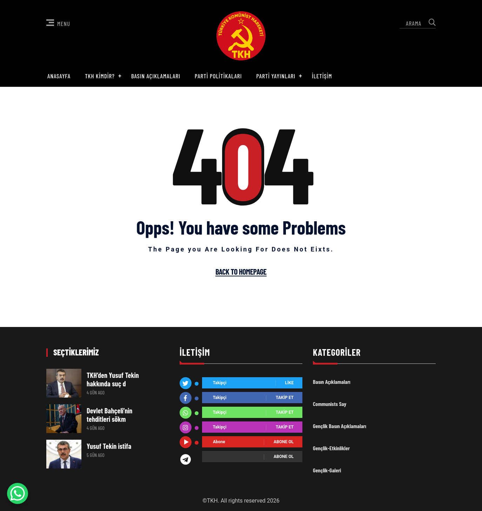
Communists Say (329, 403)
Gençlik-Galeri (327, 470)
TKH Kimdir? (100, 75)
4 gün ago (96, 392)
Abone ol (284, 442)
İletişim (322, 75)
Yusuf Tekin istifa (109, 446)
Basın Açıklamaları (155, 75)
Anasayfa (59, 75)
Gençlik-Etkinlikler (331, 448)
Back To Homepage (240, 272)
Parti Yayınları (276, 75)
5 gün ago (96, 455)
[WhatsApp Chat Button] (17, 493)
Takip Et (285, 398)
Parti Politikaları (218, 75)
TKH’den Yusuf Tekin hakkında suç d (113, 379)
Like (289, 383)
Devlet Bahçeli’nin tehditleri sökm (109, 414)
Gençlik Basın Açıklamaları (339, 425)
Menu (58, 23)
